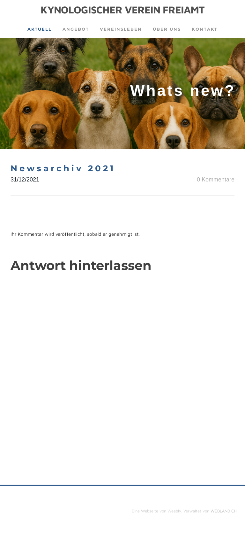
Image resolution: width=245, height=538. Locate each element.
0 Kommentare (215, 179)
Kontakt (205, 29)
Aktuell (39, 29)
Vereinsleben (121, 29)
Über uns (167, 29)
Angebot (76, 29)
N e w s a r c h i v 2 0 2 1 (62, 168)
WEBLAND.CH (224, 510)
